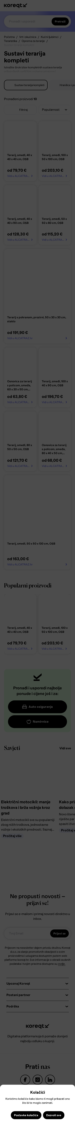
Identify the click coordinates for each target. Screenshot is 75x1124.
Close (4, 1091)
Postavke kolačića (26, 1115)
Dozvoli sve (53, 1115)
